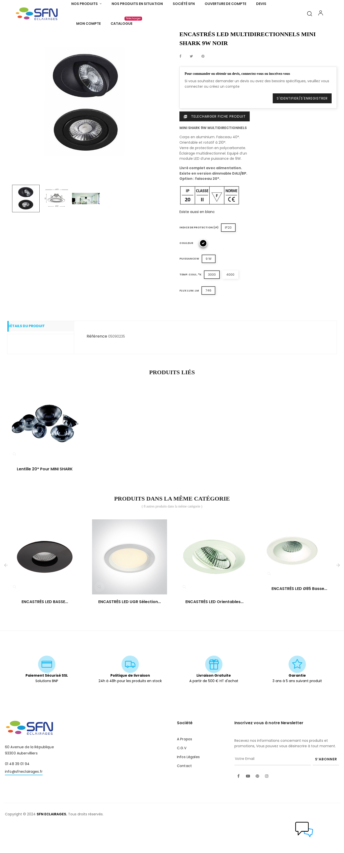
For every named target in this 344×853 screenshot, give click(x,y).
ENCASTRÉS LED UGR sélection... (129, 629)
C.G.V (181, 775)
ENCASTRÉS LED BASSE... (45, 629)
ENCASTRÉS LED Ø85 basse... (299, 615)
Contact (184, 793)
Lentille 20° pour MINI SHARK (45, 496)
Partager (180, 83)
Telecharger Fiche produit (214, 143)
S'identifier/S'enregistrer (302, 125)
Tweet (191, 83)
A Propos (184, 766)
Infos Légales (188, 784)
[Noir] (203, 270)
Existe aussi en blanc (197, 239)
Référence (97, 363)
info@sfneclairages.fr (24, 798)
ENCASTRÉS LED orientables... (214, 629)
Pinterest (202, 83)
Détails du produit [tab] (33, 353)
